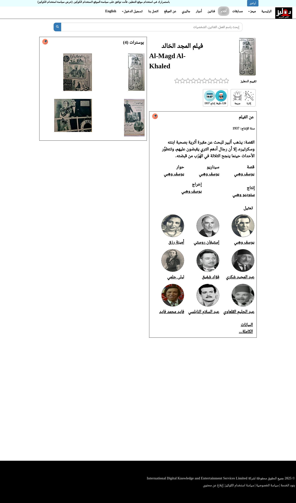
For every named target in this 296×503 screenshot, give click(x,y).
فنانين (211, 11)
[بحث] (57, 27)
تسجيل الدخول (132, 11)
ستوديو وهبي (243, 194)
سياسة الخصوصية (267, 485)
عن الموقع (170, 11)
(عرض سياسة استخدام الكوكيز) (55, 1)
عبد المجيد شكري (240, 276)
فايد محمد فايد (171, 311)
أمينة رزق (176, 242)
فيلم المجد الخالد (182, 45)
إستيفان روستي (206, 242)
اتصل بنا (153, 11)
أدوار (199, 11)
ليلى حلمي (175, 276)
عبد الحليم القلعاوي (238, 311)
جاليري (186, 11)
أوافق (253, 3)
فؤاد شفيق (210, 276)
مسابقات (237, 11)
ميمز (252, 11)
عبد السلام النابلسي (203, 311)
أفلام (224, 11)
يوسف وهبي (244, 173)
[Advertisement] (148, 400)
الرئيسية (266, 11)
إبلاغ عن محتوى (213, 485)
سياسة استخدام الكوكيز (239, 485)
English (110, 11)
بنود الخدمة (288, 485)
